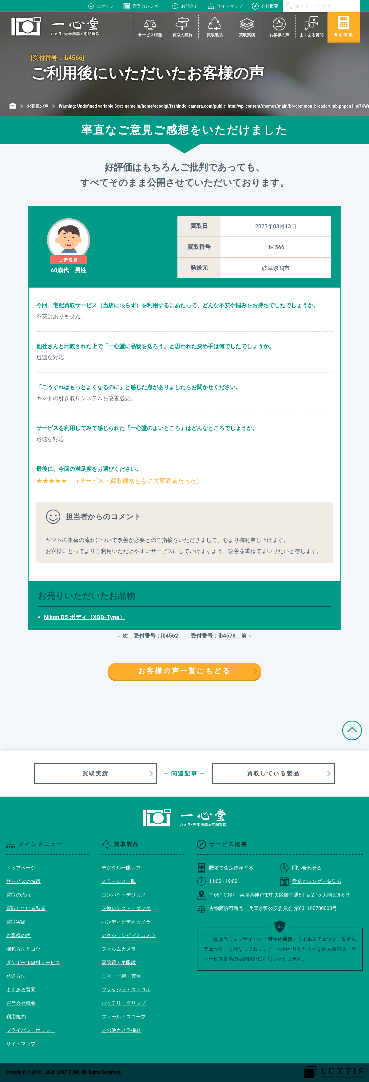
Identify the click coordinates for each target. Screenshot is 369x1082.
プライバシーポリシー (30, 1030)
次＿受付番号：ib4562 (153, 635)
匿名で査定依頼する (225, 868)
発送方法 (16, 976)
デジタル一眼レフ (121, 868)
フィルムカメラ (118, 949)
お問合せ (185, 6)
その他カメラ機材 (121, 1030)
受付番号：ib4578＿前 (216, 635)
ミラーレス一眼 (118, 881)
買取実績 (95, 773)
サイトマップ (225, 6)
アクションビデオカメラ (128, 935)
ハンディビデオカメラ (126, 922)
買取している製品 (273, 773)
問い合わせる (301, 868)
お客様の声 (18, 935)
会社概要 (265, 6)
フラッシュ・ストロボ (126, 989)
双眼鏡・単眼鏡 (118, 962)
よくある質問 (21, 989)
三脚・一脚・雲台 (121, 976)
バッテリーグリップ (123, 1003)
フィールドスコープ (123, 1017)
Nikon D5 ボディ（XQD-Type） (84, 617)
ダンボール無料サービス (33, 962)
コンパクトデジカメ (123, 895)
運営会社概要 (21, 1003)
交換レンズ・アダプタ (126, 908)
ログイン (101, 6)
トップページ (21, 868)
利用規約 (16, 1017)
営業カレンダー (143, 6)
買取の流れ (18, 895)
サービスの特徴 (23, 881)
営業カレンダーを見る (310, 881)
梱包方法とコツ (23, 949)
